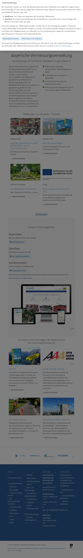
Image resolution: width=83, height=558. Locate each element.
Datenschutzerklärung (62, 46)
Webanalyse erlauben (11, 39)
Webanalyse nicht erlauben (32, 39)
